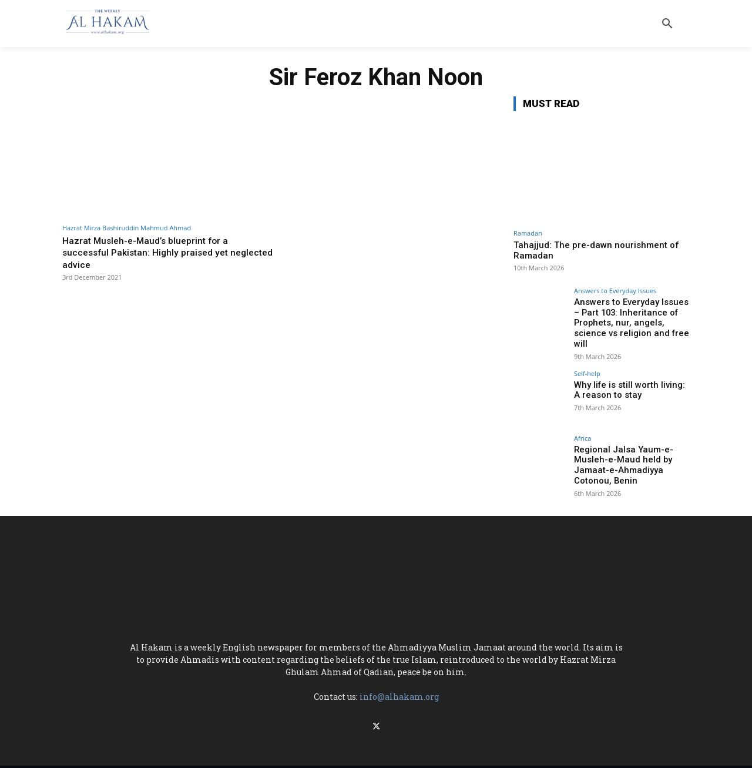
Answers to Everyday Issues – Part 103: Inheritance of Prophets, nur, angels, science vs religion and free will (631, 316)
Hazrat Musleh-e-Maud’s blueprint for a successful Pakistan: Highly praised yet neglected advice (150, 252)
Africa (582, 425)
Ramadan (527, 233)
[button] (667, 23)
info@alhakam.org (399, 681)
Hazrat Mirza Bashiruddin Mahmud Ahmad (126, 227)
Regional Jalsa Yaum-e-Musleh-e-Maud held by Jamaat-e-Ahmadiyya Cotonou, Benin (620, 451)
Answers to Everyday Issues (615, 290)
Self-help (587, 360)
